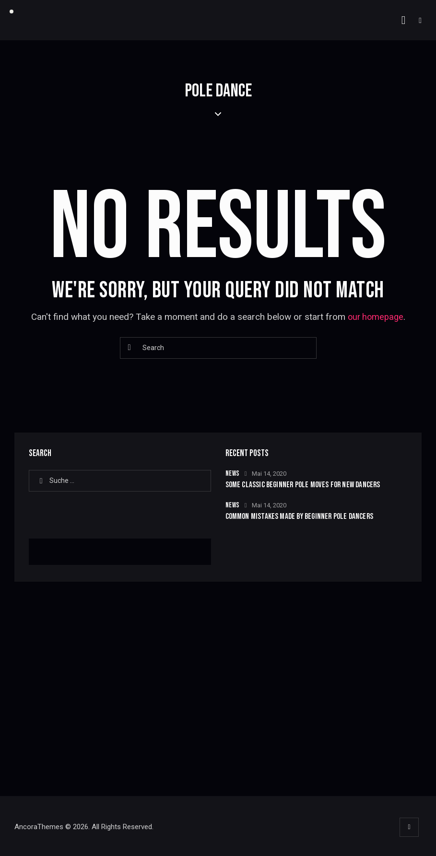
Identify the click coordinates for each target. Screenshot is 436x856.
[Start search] (130, 348)
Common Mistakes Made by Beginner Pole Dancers (301, 516)
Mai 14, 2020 (269, 473)
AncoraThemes (38, 828)
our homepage (375, 316)
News (232, 473)
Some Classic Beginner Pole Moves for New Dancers (304, 485)
